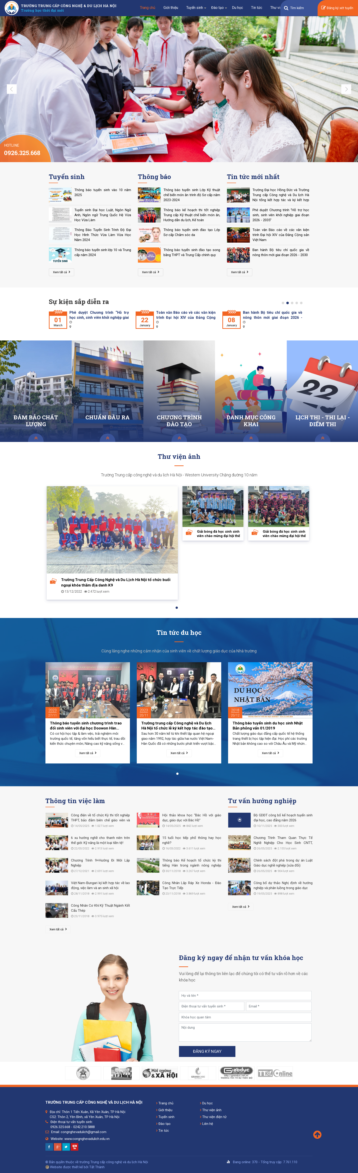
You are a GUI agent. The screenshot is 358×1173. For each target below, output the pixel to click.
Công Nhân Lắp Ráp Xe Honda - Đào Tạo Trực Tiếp (191, 885)
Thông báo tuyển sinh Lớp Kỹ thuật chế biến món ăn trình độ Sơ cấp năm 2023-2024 (191, 195)
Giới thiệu (170, 7)
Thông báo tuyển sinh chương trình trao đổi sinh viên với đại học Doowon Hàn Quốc (86, 726)
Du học (237, 7)
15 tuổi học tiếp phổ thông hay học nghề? (191, 840)
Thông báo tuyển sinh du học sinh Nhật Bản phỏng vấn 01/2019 (268, 725)
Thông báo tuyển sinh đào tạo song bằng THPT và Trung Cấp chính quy (191, 252)
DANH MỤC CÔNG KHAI (250, 421)
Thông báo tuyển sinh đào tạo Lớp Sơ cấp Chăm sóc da (191, 232)
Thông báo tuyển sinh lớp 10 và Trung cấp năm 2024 (102, 252)
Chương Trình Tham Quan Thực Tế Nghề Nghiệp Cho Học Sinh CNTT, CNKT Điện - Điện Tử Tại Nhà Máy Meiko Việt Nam (283, 841)
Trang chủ (147, 7)
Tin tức (256, 7)
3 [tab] (293, 304)
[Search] (302, 8)
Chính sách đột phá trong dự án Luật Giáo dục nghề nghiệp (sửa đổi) (283, 862)
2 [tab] (288, 304)
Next (346, 89)
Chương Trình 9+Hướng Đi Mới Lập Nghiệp (100, 862)
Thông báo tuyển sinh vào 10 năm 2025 (102, 192)
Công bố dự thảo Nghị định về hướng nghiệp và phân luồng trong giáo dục (283, 885)
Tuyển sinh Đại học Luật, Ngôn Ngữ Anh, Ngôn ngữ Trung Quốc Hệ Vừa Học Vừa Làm (102, 215)
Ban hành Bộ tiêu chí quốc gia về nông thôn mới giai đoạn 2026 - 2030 (281, 252)
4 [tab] (297, 304)
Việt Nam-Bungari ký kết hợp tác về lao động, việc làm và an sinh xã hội (100, 885)
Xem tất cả (61, 272)
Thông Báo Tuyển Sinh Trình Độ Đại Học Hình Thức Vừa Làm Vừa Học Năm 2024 (102, 235)
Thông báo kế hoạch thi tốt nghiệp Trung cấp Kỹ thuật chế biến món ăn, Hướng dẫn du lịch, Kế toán (191, 215)
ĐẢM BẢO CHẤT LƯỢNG (36, 421)
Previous (12, 89)
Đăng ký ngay (207, 1051)
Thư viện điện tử (213, 1117)
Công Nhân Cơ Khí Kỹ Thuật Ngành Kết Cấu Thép (100, 908)
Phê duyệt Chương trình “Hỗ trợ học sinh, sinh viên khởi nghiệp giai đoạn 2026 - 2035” (281, 215)
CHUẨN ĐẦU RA (107, 417)
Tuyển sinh (194, 7)
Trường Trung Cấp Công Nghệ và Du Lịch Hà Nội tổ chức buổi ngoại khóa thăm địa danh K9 (115, 582)
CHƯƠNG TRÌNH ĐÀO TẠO (179, 421)
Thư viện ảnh (210, 1110)
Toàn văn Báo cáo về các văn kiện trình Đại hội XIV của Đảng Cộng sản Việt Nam (281, 235)
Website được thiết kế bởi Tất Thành (75, 1167)
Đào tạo (217, 7)
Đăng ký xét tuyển (337, 8)
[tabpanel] (88, 319)
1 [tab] (284, 304)
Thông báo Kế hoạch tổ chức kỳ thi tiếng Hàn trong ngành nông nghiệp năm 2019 (191, 863)
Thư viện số (279, 7)
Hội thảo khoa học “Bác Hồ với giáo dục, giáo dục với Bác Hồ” (191, 817)
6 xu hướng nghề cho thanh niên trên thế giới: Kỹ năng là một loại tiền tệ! (100, 840)
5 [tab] (302, 304)
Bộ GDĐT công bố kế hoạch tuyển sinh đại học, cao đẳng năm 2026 (283, 817)
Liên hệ (206, 1124)
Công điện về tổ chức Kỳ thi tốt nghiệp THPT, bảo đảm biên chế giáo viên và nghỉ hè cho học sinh (100, 818)
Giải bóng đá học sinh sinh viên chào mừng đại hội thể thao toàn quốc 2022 (218, 533)
